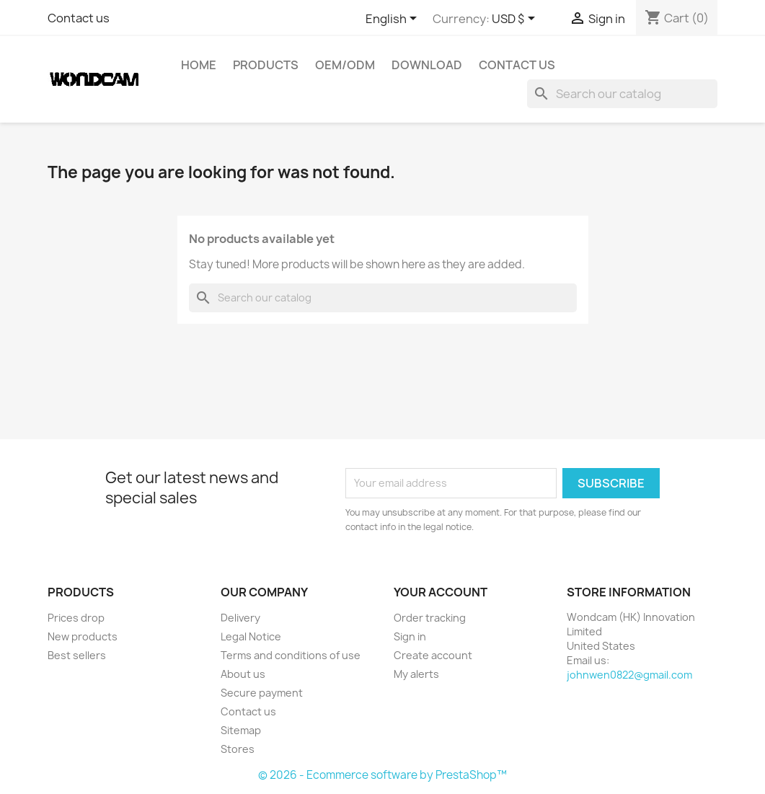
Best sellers (77, 655)
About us (243, 674)
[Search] (622, 93)
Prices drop (76, 618)
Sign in (410, 636)
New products (83, 636)
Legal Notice (251, 636)
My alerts (416, 674)
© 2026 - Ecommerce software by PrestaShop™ (382, 774)
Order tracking (430, 618)
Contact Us (517, 65)
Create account (433, 655)
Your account (440, 592)
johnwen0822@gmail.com (629, 674)
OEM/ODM (345, 65)
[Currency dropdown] (516, 19)
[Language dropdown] (394, 19)
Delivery (240, 618)
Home (198, 65)
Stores (238, 749)
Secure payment (262, 693)
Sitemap (241, 730)
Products (266, 65)
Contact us (79, 18)
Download (427, 65)
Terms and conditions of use (291, 655)
